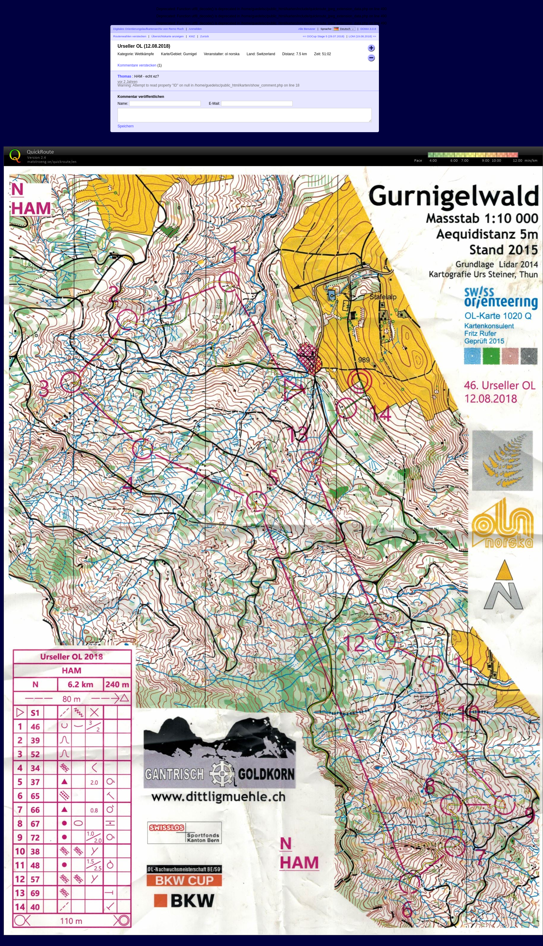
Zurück (204, 36)
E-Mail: (214, 103)
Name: (123, 103)
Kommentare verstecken (137, 65)
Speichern (126, 126)
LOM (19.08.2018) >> (362, 36)
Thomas (124, 76)
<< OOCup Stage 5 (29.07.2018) (323, 36)
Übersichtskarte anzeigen (167, 36)
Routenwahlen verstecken (129, 36)
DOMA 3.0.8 (368, 28)
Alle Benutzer (306, 28)
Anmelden (195, 28)
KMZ (192, 36)
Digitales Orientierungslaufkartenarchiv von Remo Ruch (148, 28)
